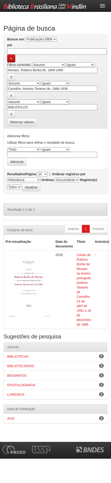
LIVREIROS (16, 394)
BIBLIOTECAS (17, 356)
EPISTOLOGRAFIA (21, 385)
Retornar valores (22, 122)
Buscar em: (16, 39)
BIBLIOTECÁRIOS (20, 366)
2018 (10, 418)
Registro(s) (88, 180)
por (9, 45)
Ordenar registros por (69, 174)
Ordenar (47, 180)
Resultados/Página (21, 174)
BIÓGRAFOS (16, 375)
